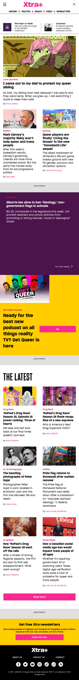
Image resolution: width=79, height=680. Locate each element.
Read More (39, 596)
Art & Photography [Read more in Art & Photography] (12, 469)
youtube (32, 664)
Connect (60, 657)
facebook (18, 664)
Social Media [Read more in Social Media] (49, 540)
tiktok (46, 664)
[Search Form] (74, 4)
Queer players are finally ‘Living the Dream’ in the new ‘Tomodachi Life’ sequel (56, 142)
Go (57, 329)
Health (38, 11)
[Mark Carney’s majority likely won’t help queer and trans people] (19, 118)
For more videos (62, 267)
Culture (13, 11)
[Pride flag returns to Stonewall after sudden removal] (59, 457)
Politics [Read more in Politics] (6, 131)
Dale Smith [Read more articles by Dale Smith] (10, 177)
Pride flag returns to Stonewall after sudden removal (58, 476)
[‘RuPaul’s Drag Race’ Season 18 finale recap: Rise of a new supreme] (59, 397)
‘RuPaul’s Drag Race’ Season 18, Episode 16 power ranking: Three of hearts (19, 418)
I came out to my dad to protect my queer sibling (37, 85)
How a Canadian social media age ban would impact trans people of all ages (58, 549)
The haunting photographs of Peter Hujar (17, 476)
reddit (53, 664)
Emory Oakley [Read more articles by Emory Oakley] (12, 104)
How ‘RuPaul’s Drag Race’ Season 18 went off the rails (17, 547)
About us (17, 657)
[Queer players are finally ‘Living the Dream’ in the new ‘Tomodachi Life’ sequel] (59, 118)
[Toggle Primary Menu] (4, 5)
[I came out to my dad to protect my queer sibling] (39, 56)
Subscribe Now (39, 637)
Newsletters (63, 11)
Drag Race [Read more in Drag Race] (8, 409)
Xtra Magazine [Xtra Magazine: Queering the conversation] (33, 5)
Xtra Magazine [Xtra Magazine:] (39, 650)
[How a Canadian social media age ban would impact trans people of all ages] (59, 527)
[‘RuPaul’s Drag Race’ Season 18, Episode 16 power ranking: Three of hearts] (19, 397)
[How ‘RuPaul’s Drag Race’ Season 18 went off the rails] (19, 527)
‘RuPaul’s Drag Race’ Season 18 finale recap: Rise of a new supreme (58, 416)
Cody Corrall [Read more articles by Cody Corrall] (11, 504)
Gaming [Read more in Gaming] (46, 131)
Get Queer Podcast (12, 310)
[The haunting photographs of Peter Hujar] (19, 457)
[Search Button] (74, 4)
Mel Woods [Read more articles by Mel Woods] (61, 511)
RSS (61, 664)
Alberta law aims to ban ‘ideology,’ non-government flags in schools (35, 204)
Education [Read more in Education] (11, 197)
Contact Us (39, 657)
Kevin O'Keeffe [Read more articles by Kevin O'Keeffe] (12, 441)
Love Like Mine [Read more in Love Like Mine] (10, 79)
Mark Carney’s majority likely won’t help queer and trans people (18, 140)
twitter (25, 664)
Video (49, 11)
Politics (25, 11)
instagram (39, 664)
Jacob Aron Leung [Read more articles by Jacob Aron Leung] (53, 170)
